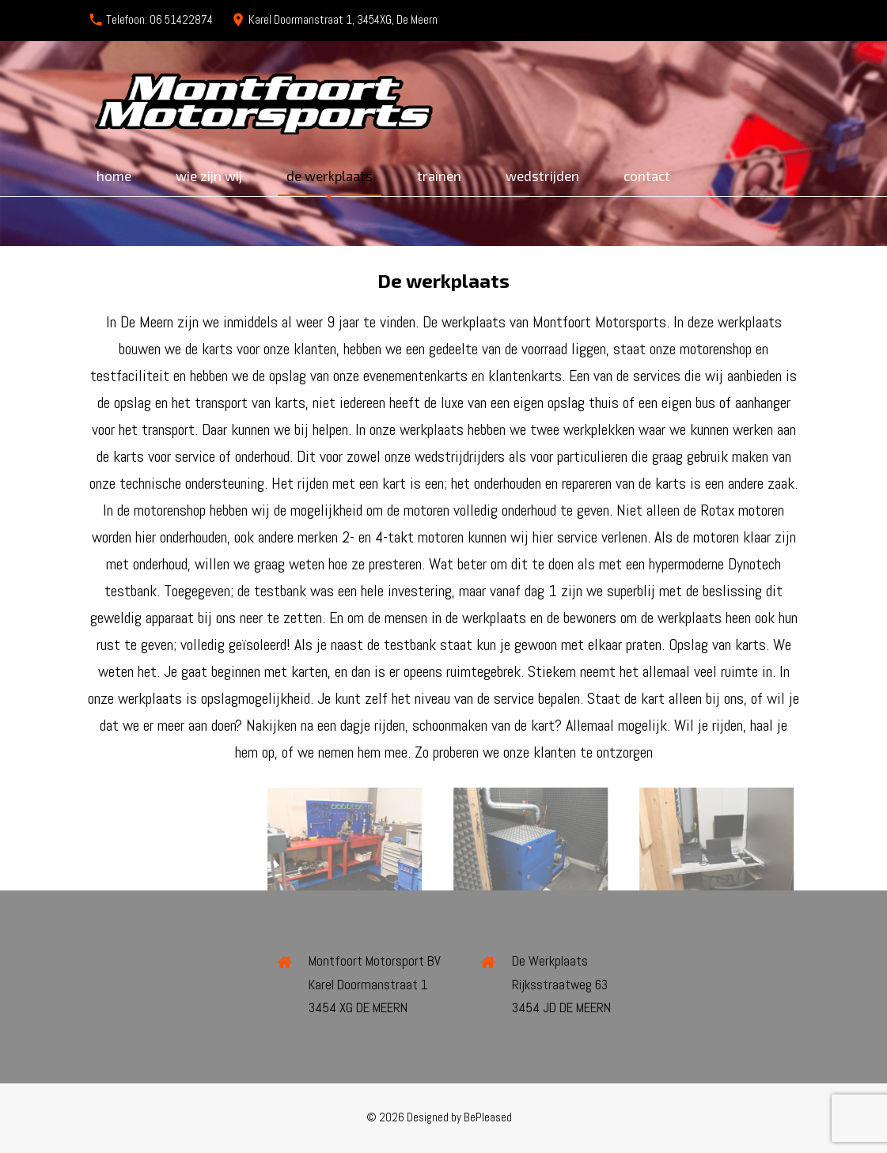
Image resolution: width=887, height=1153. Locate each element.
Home (114, 176)
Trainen (439, 176)
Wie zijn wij (209, 176)
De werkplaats (329, 176)
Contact (647, 176)
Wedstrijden (542, 176)
